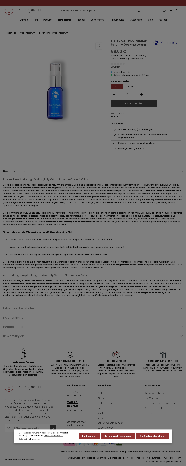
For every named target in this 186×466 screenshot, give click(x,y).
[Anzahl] (128, 94)
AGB (100, 393)
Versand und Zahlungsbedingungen (110, 420)
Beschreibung (14, 171)
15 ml (117, 86)
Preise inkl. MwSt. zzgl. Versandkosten (127, 58)
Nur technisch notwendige (117, 439)
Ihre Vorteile (151, 398)
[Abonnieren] (53, 428)
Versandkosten (111, 451)
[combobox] (97, 11)
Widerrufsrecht (106, 427)
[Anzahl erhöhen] (142, 94)
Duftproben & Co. (154, 393)
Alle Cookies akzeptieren (152, 439)
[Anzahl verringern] (114, 94)
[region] (55, 81)
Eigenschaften (14, 317)
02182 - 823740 (72, 404)
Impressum (104, 408)
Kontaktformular (76, 425)
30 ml (130, 86)
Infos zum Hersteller (18, 308)
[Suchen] (139, 11)
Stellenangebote (154, 408)
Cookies (102, 398)
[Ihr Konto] (171, 11)
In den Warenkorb (134, 103)
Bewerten (115, 66)
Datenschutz (105, 403)
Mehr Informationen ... (53, 438)
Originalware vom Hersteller (160, 403)
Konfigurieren (89, 439)
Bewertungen (13, 336)
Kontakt (102, 413)
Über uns (149, 413)
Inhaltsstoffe (13, 327)
